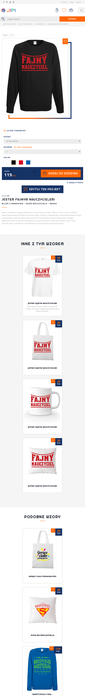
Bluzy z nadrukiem (25, 24)
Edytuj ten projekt (45, 189)
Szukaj (72, 19)
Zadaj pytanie (75, 182)
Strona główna (10, 24)
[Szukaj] (32, 19)
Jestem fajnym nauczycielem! (42, 303)
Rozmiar (18, 147)
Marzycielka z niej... (42, 694)
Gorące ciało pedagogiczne (42, 576)
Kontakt (64, 2)
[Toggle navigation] (81, 10)
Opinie (78, 2)
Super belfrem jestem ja (42, 635)
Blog (71, 2)
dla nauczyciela (40, 24)
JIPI (8, 196)
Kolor (7, 157)
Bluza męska (43, 141)
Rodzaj (7, 137)
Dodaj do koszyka (63, 173)
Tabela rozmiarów (24, 147)
